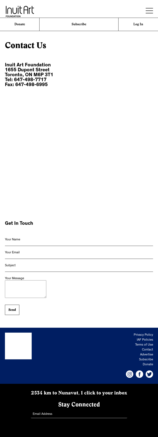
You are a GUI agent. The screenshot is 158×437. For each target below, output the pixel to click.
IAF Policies (145, 340)
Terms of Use (144, 345)
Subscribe (79, 24)
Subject (10, 265)
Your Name (12, 239)
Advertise (146, 354)
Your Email (12, 252)
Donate (19, 24)
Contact (147, 350)
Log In (138, 24)
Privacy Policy (143, 335)
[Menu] (149, 10)
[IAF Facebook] (139, 374)
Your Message (14, 278)
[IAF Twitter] (149, 374)
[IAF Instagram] (129, 374)
